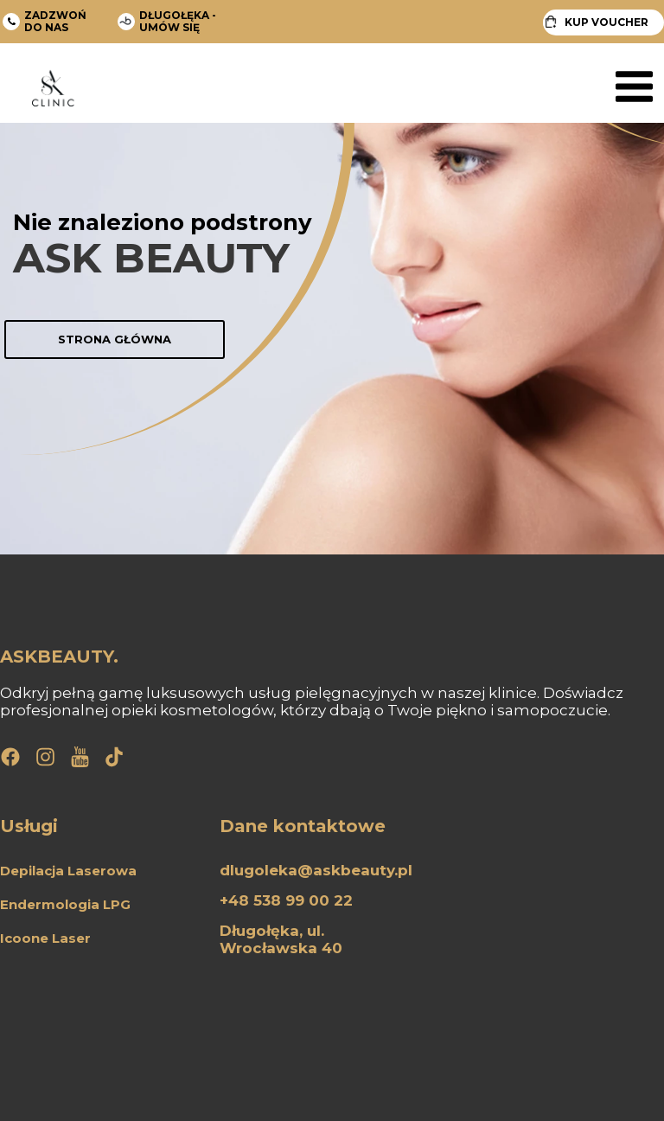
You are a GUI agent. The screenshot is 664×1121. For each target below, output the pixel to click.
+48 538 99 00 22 (286, 900)
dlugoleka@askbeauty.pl (316, 870)
